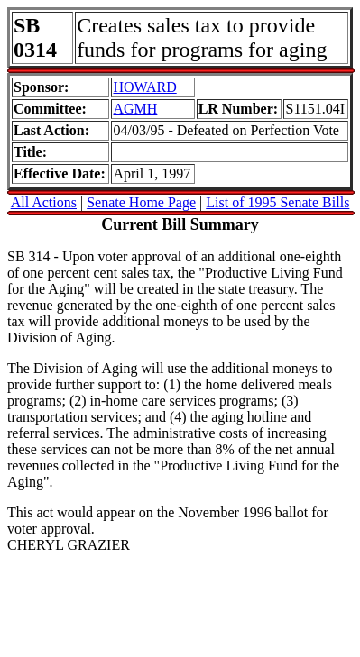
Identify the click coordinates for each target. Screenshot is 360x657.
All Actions (44, 202)
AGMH (135, 108)
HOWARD (144, 87)
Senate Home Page (141, 202)
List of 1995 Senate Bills (277, 202)
